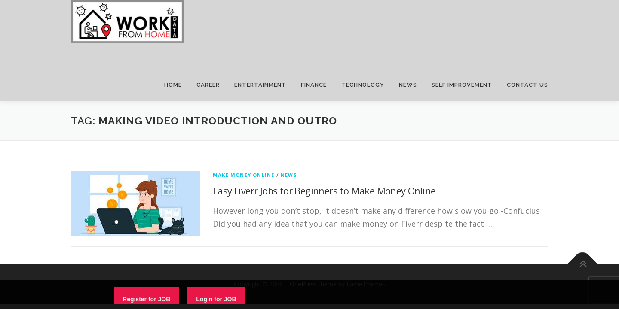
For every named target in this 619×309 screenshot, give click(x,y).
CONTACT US (527, 85)
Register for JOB (146, 299)
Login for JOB (216, 299)
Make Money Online (243, 175)
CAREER (208, 85)
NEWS (408, 85)
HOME (173, 85)
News (289, 175)
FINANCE (314, 85)
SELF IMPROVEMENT (462, 85)
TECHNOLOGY (362, 85)
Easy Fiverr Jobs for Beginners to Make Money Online (324, 190)
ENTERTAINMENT (260, 85)
